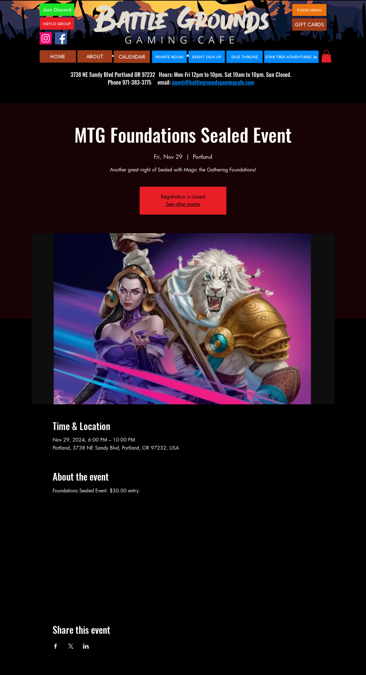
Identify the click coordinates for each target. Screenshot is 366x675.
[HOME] (58, 56)
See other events (183, 204)
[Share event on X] (71, 646)
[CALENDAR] (132, 57)
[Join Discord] (57, 9)
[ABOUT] (94, 56)
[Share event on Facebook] (56, 646)
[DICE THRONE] (244, 57)
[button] (326, 56)
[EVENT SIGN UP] (207, 57)
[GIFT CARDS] (309, 24)
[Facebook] (61, 38)
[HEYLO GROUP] (57, 23)
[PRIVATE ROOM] (169, 57)
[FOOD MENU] (309, 10)
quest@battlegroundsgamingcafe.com (213, 82)
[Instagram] (46, 38)
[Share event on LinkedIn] (86, 646)
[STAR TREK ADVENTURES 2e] (291, 57)
